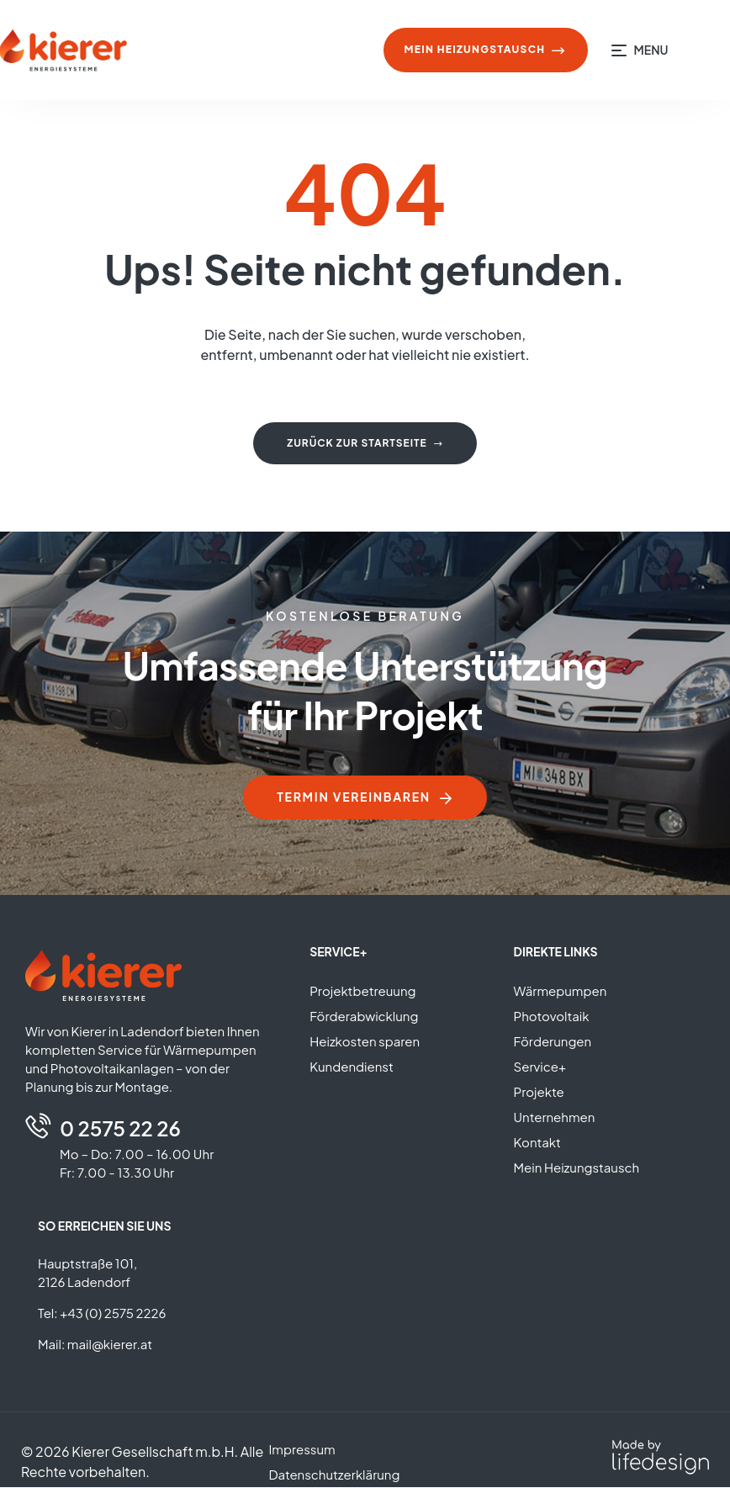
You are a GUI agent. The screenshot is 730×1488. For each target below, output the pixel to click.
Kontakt (537, 1143)
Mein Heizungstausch (577, 1168)
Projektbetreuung (362, 991)
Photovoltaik (552, 1017)
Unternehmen (554, 1117)
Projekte (539, 1092)
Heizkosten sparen (364, 1042)
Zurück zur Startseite (364, 443)
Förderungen (553, 1042)
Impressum (301, 1450)
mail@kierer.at (109, 1345)
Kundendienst (351, 1067)
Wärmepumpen (560, 991)
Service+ (540, 1067)
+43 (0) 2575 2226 (113, 1313)
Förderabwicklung (363, 1017)
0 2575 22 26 (120, 1128)
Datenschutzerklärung (333, 1475)
